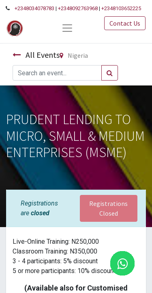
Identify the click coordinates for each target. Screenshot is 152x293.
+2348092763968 (78, 8)
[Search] (109, 73)
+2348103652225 (121, 8)
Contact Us (124, 23)
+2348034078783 (34, 8)
